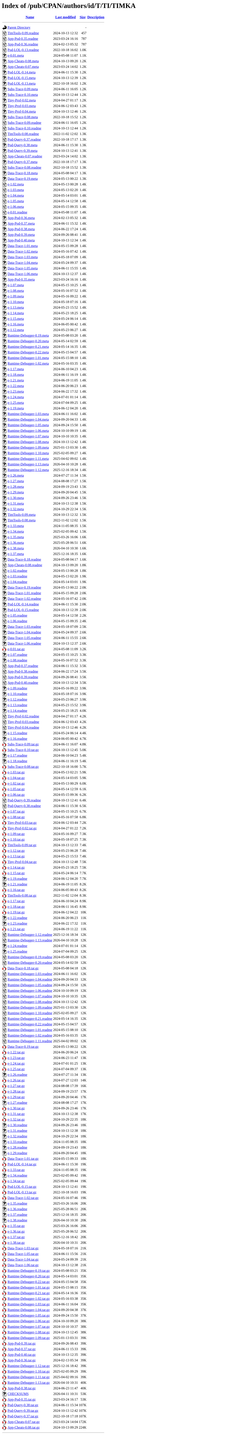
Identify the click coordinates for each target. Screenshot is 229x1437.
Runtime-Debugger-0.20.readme (30, 962)
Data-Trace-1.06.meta (23, 274)
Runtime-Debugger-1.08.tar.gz (29, 1332)
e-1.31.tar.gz (16, 1114)
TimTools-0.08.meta (22, 520)
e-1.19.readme (17, 878)
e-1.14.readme (17, 710)
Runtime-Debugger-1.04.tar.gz (29, 1310)
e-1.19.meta (16, 408)
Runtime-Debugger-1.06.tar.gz (29, 1321)
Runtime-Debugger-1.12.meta (28, 470)
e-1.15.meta (16, 318)
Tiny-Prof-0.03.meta (22, 106)
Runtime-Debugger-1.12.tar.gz (29, 1366)
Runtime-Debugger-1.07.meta (28, 436)
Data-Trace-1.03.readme (24, 626)
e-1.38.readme (17, 1220)
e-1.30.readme (17, 1125)
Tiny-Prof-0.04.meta (22, 111)
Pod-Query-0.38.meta (22, 145)
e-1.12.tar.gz (16, 850)
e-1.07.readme (17, 654)
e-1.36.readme (17, 1209)
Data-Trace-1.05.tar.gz (23, 1254)
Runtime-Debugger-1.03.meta (28, 414)
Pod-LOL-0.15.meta (22, 78)
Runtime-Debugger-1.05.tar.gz (29, 1315)
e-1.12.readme (17, 699)
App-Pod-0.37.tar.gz (22, 1349)
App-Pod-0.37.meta (21, 223)
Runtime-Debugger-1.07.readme (30, 996)
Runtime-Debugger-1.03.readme (30, 974)
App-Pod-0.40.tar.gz (22, 1354)
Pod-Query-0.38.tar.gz (23, 1405)
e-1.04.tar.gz (16, 778)
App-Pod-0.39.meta (21, 234)
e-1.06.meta (16, 206)
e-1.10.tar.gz (16, 839)
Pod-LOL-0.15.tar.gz (22, 1186)
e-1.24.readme (17, 946)
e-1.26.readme (17, 1074)
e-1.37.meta (16, 554)
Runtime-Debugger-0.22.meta (28, 352)
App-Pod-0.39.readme (23, 677)
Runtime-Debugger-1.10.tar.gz (29, 1371)
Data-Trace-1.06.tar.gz (23, 1265)
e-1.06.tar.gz (16, 794)
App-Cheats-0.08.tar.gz (24, 1427)
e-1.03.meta (16, 190)
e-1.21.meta (16, 380)
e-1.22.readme (17, 918)
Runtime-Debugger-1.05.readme (30, 985)
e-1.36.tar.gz (16, 1231)
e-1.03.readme (17, 576)
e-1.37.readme (17, 1214)
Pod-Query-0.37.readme (24, 139)
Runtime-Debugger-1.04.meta (28, 419)
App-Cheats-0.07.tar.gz (24, 1422)
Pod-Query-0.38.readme (24, 806)
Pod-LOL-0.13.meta (22, 83)
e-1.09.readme (17, 688)
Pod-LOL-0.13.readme (23, 50)
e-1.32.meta (16, 509)
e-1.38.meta (16, 548)
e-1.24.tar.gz (16, 1063)
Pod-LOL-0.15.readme (23, 610)
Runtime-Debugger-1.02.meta (28, 363)
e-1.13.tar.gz (16, 856)
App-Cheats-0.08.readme (25, 565)
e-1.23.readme (17, 923)
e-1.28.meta (16, 486)
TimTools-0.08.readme (23, 134)
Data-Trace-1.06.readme (24, 643)
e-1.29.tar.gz (16, 1097)
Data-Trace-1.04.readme (24, 632)
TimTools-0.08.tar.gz (22, 895)
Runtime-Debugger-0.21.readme (30, 1018)
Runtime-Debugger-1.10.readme (30, 1013)
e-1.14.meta (16, 313)
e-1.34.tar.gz (16, 1181)
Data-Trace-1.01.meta (23, 246)
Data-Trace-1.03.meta (23, 257)
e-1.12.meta (16, 330)
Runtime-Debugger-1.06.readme (30, 990)
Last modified (65, 17)
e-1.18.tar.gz (16, 906)
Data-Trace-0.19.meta (23, 178)
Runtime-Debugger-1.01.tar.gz (29, 1287)
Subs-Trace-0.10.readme (24, 128)
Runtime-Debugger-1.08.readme (30, 1002)
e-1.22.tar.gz (16, 1052)
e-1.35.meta (16, 537)
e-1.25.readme (17, 951)
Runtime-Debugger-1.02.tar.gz (29, 1298)
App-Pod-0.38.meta (21, 229)
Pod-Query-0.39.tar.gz (23, 1410)
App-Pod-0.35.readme (23, 38)
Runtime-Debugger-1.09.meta (28, 447)
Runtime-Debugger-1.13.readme (30, 940)
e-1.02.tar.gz (16, 783)
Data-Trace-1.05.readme (24, 638)
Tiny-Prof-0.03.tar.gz (22, 822)
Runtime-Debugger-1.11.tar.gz (29, 1377)
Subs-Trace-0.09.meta (23, 89)
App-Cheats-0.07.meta (23, 66)
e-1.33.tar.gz (16, 1170)
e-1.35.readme (17, 1203)
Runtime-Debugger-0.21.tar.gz (29, 1293)
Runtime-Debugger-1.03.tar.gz (29, 1304)
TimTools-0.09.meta (22, 514)
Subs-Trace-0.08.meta (23, 117)
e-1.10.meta (16, 302)
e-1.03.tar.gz (16, 772)
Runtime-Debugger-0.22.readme (30, 1024)
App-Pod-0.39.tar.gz (22, 1343)
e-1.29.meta (16, 492)
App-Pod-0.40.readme (23, 682)
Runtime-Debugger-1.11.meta (28, 458)
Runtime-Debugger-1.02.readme (30, 1035)
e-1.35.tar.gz (16, 1226)
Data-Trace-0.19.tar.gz (23, 1046)
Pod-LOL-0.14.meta (22, 72)
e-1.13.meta (16, 307)
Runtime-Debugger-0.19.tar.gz (29, 1270)
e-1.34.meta (16, 531)
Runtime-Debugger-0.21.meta (28, 346)
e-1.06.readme (17, 621)
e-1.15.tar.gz (16, 873)
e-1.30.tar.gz (16, 1108)
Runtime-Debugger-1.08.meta (28, 442)
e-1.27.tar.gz (16, 1086)
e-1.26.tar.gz (16, 1080)
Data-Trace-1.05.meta (23, 268)
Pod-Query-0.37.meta (22, 162)
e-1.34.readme (17, 1175)
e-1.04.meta (16, 195)
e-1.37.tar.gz (16, 1237)
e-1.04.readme (17, 582)
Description (95, 17)
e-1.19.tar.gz (16, 912)
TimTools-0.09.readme (23, 33)
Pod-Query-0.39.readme (24, 800)
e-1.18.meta (16, 374)
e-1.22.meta (16, 386)
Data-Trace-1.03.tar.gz (23, 1248)
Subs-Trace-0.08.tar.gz (23, 766)
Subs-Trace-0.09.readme (24, 122)
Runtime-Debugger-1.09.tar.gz (29, 1338)
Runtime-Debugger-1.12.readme (30, 934)
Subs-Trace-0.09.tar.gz (23, 744)
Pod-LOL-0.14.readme (23, 604)
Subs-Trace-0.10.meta (23, 94)
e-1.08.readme (17, 660)
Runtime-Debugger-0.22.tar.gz (29, 1282)
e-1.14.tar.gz (16, 867)
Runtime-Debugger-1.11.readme (30, 1041)
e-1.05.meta (16, 201)
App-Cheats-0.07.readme (25, 156)
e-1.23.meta (16, 391)
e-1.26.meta (16, 475)
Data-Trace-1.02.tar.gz (23, 1198)
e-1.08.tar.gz (16, 817)
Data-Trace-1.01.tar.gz (23, 1158)
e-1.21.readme (17, 884)
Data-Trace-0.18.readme (24, 559)
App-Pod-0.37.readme (23, 666)
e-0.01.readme (17, 212)
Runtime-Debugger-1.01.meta (28, 358)
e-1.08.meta (16, 290)
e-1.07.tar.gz (16, 811)
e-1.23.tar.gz (16, 1058)
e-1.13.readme (17, 705)
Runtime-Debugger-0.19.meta (28, 335)
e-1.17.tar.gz (16, 901)
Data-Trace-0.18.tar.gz (23, 968)
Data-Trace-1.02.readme (24, 598)
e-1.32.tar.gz (16, 1119)
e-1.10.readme (17, 694)
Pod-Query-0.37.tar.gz (23, 1416)
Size (83, 17)
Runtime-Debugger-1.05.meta (28, 425)
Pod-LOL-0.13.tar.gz (22, 1192)
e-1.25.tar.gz (16, 1069)
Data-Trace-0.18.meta (23, 173)
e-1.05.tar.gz (16, 789)
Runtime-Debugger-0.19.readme (30, 957)
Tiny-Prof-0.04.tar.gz (22, 862)
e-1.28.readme (17, 1147)
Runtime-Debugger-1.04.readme (30, 979)
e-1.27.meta (16, 481)
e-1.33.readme (17, 1142)
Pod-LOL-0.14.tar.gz (22, 1164)
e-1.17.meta (16, 369)
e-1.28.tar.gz (16, 1091)
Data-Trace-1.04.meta (23, 262)
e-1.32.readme (17, 1136)
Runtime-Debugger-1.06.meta (28, 430)
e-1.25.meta (16, 402)
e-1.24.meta (16, 397)
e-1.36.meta (16, 542)
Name (30, 17)
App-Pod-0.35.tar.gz (22, 1399)
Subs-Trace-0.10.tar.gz (23, 750)
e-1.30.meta (16, 498)
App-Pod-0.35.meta (21, 279)
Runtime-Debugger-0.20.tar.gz (29, 1276)
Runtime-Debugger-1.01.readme (30, 1030)
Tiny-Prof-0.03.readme (23, 722)
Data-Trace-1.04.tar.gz (23, 1259)
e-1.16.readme (17, 738)
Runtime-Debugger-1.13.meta (28, 464)
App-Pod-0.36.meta (21, 218)
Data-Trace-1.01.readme (24, 593)
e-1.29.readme (17, 1153)
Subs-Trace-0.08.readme (24, 167)
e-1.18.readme (17, 761)
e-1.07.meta (16, 285)
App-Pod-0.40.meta (21, 240)
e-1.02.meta (16, 184)
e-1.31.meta (16, 503)
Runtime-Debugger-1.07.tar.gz (29, 1326)
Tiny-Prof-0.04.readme (23, 727)
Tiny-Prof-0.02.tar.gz (22, 828)
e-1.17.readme (17, 755)
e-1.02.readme (17, 570)
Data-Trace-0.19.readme (24, 587)
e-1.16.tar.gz (16, 890)
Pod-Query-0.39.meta (22, 150)
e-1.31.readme (17, 1130)
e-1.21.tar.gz (16, 929)
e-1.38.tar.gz (16, 1242)
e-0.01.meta (16, 55)
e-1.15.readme (17, 733)
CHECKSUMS (18, 1394)
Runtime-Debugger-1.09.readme (30, 1007)
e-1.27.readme (17, 1102)
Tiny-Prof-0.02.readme (23, 716)
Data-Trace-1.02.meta (23, 251)
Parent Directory (19, 27)
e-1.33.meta (16, 526)
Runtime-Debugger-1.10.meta (28, 453)
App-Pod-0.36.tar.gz (22, 1360)
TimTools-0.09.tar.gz (22, 845)
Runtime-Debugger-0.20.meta (28, 341)
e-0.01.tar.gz (16, 649)
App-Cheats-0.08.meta (23, 61)
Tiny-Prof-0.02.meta (22, 100)
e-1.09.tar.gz (16, 834)
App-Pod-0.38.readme (23, 671)
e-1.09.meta (16, 296)
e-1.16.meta (16, 324)
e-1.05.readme (17, 615)
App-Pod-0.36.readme (23, 44)
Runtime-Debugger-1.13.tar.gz (29, 1382)
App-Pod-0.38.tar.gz (22, 1388)
